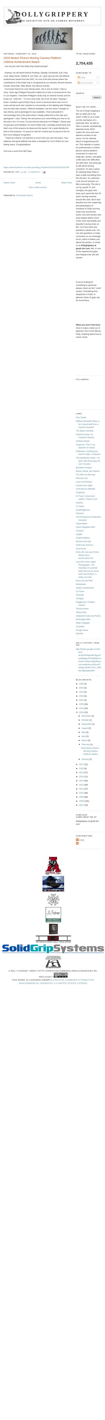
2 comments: (34, 172)
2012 (81, 785)
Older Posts (66, 182)
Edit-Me (79, 633)
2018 (81, 712)
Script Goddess (83, 538)
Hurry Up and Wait (84, 580)
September (86, 724)
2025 (81, 688)
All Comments (85, 83)
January (85, 759)
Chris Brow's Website (85, 489)
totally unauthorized (85, 588)
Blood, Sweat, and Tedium (88, 471)
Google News (82, 630)
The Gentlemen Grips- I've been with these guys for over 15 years (88, 461)
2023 (81, 696)
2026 (81, 684)
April (83, 736)
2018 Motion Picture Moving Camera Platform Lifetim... (90, 751)
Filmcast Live (82, 478)
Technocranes (82, 608)
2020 (81, 704)
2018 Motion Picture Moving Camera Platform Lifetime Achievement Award (32, 60)
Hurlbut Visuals (83, 441)
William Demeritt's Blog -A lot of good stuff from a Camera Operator (87, 424)
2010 (81, 793)
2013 (81, 780)
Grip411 (79, 502)
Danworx (80, 513)
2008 (81, 801)
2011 (81, 789)
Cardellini (80, 626)
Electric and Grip (83, 541)
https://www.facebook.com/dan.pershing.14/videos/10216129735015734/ (36, 167)
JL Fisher (80, 506)
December (86, 716)
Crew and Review (84, 482)
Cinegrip (80, 598)
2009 (81, 797)
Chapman (80, 492)
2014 (81, 776)
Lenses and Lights (84, 485)
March (84, 740)
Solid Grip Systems (84, 545)
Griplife (79, 534)
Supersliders (81, 523)
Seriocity (80, 595)
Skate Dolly (81, 612)
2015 (81, 772)
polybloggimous (83, 510)
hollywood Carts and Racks (88, 616)
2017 (81, 764)
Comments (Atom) (24, 195)
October (85, 720)
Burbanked (81, 584)
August (84, 728)
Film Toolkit (81, 417)
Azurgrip (80, 840)
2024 (81, 692)
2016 (81, 768)
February (85, 744)
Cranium (80, 531)
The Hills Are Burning (85, 474)
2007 (81, 805)
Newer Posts (9, 182)
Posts (81, 77)
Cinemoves (81, 548)
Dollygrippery (52, 14)
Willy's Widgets (83, 623)
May (83, 732)
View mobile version (38, 187)
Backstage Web (83, 619)
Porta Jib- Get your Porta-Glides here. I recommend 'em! (87, 555)
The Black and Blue (85, 431)
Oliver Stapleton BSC (85, 527)
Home (38, 182)
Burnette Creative (84, 467)
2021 (81, 700)
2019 (81, 708)
